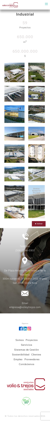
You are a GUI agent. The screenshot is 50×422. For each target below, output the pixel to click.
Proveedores (31, 359)
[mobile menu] (46, 4)
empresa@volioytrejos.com (25, 307)
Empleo (18, 359)
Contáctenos (26, 364)
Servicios (26, 345)
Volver (38, 224)
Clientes (36, 354)
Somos (19, 340)
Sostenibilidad (20, 354)
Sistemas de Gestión (26, 349)
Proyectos (32, 340)
